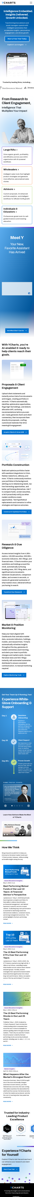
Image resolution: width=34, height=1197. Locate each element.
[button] (12, 805)
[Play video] (17, 829)
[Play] (4, 834)
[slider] (10, 834)
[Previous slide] (5, 805)
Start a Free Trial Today (17, 39)
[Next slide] (28, 805)
